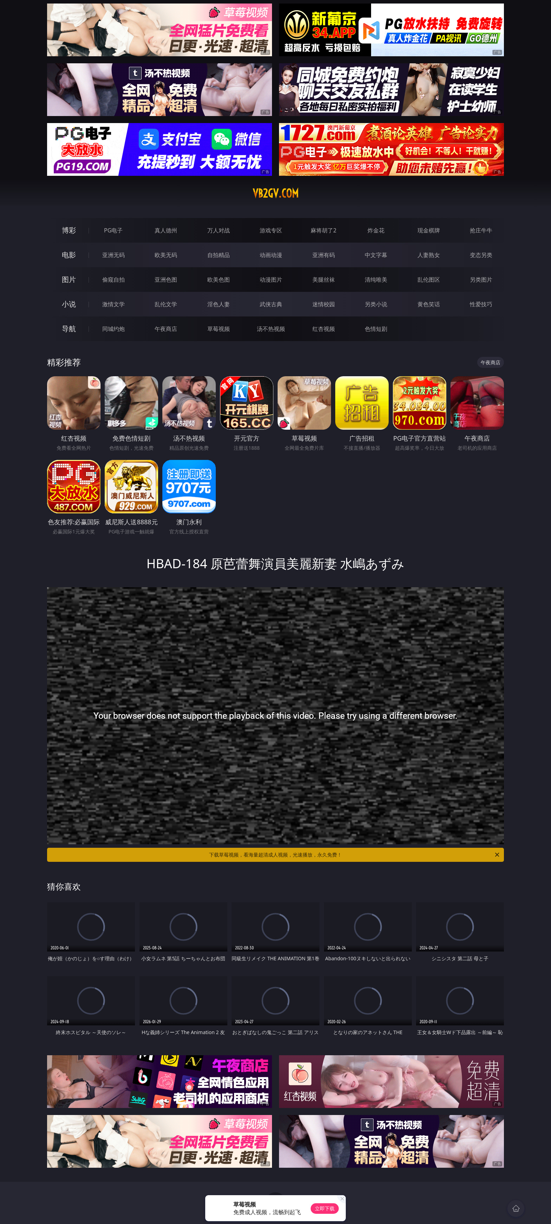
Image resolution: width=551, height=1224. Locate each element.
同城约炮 (113, 329)
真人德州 (166, 230)
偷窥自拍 (113, 279)
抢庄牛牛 (481, 230)
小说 (69, 304)
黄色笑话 (428, 304)
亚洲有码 (323, 255)
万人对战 (218, 230)
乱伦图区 (428, 279)
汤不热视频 (271, 329)
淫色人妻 (218, 304)
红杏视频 (323, 329)
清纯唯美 (376, 279)
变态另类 (481, 255)
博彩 (69, 230)
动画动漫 (271, 255)
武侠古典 (271, 304)
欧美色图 (218, 279)
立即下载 (325, 1208)
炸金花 (376, 230)
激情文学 (113, 304)
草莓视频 (218, 329)
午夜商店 (166, 329)
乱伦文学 (166, 304)
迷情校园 (323, 304)
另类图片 (481, 279)
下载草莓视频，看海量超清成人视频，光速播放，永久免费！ (354, 855)
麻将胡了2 (323, 230)
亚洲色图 (166, 279)
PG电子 (113, 230)
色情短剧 (376, 329)
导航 (69, 328)
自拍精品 (218, 255)
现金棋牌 (428, 230)
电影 (69, 254)
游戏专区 (271, 230)
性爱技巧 (481, 304)
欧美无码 (166, 255)
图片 (69, 279)
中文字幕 (376, 255)
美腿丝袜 (323, 279)
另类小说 (376, 304)
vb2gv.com (276, 193)
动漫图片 (271, 279)
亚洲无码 (113, 255)
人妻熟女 (428, 255)
